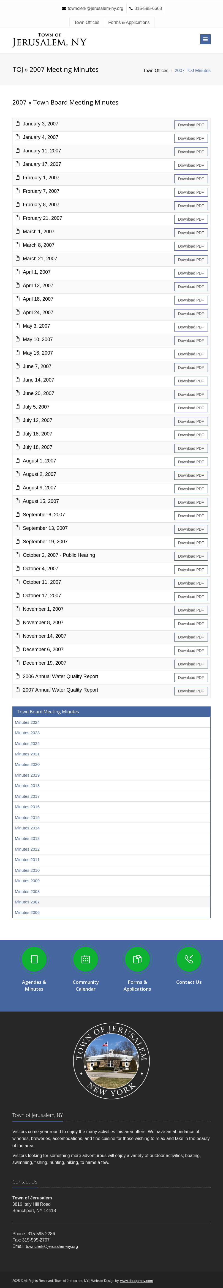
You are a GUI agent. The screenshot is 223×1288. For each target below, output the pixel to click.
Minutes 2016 (27, 806)
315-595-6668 (148, 8)
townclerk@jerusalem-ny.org (95, 8)
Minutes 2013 (27, 838)
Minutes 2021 (27, 754)
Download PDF (191, 125)
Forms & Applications (128, 22)
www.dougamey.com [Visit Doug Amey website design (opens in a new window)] (136, 1281)
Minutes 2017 (27, 796)
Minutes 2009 (27, 880)
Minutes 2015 (27, 817)
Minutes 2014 (27, 828)
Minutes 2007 (27, 902)
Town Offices (86, 22)
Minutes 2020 (27, 764)
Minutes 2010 (27, 870)
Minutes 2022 (27, 743)
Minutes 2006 (27, 912)
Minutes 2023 (27, 732)
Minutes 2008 (27, 891)
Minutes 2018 (27, 785)
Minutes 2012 (27, 849)
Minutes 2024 (27, 722)
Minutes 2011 (27, 859)
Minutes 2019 (27, 775)
